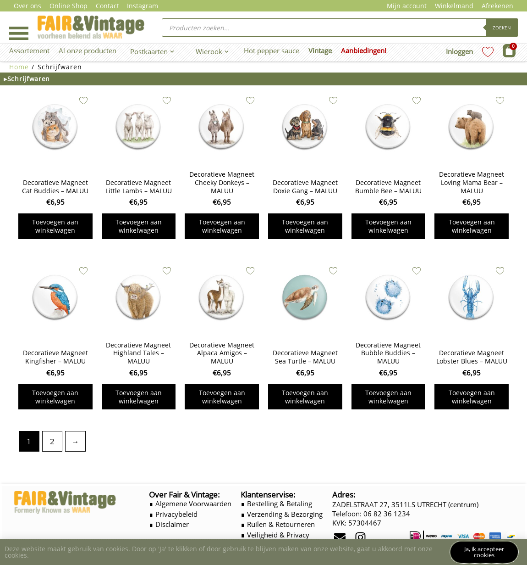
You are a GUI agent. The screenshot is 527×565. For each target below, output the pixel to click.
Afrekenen (497, 6)
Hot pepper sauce (271, 50)
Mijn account (407, 6)
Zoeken (502, 27)
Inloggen (459, 51)
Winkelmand (454, 6)
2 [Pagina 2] (52, 441)
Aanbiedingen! (363, 50)
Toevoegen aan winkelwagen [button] (55, 226)
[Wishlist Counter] (488, 51)
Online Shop (68, 6)
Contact (107, 6)
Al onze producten (87, 50)
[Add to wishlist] (83, 100)
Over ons (27, 6)
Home (19, 66)
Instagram (142, 5)
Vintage (320, 50)
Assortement (29, 50)
